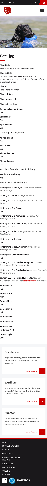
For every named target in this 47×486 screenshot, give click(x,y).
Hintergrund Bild (21, 201)
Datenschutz (8, 467)
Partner (6, 474)
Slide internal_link (8, 99)
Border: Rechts (6, 293)
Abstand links (6, 145)
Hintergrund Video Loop (11, 239)
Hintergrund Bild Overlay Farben (23, 271)
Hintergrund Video (20, 233)
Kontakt (6, 449)
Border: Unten (6, 301)
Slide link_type (6, 94)
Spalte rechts (6, 124)
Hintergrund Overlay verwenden (14, 254)
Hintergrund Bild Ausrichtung (21, 225)
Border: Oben (6, 285)
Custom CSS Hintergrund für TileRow (23, 279)
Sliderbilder (5, 65)
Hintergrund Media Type (21, 189)
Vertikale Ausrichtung (10, 174)
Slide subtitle (6, 73)
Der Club (6, 442)
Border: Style (6, 334)
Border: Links (6, 309)
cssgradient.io (29, 280)
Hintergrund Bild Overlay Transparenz (21, 263)
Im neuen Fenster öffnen (11, 109)
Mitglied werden (10, 446)
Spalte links (5, 116)
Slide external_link (8, 104)
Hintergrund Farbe (17, 195)
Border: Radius (6, 316)
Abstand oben (6, 137)
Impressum (7, 464)
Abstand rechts (7, 153)
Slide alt (3, 86)
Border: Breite (6, 321)
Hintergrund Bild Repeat (11, 208)
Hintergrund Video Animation (20, 248)
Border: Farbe (6, 326)
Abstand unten (7, 161)
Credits (6, 471)
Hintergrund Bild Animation (19, 217)
